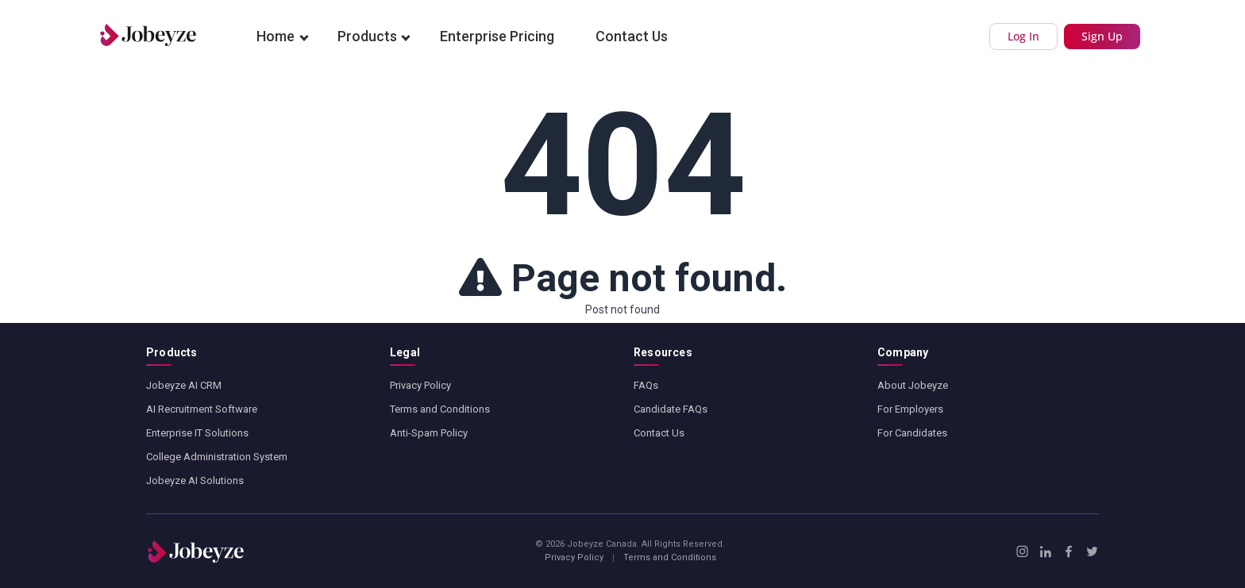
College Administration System (216, 457)
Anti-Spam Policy (429, 433)
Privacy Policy (420, 385)
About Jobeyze (912, 385)
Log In (1023, 36)
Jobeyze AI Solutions (195, 480)
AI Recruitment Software (201, 409)
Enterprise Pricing (497, 36)
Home (275, 36)
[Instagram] (1022, 551)
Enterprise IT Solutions (197, 433)
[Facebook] (1068, 551)
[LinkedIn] (1045, 551)
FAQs (646, 385)
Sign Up (1102, 36)
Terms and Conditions (440, 409)
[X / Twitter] (1092, 551)
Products (367, 36)
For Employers (910, 409)
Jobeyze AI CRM (184, 385)
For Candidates (912, 433)
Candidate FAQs (670, 409)
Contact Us (632, 36)
